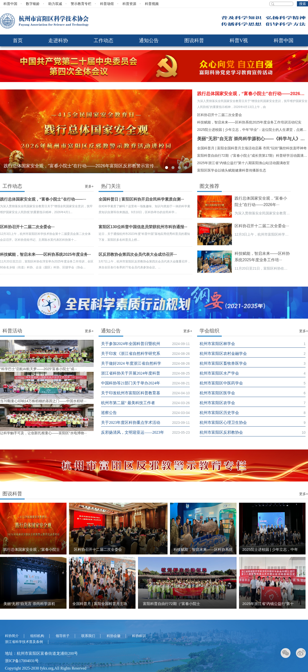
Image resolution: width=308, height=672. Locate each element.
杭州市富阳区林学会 (217, 344)
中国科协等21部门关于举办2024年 (130, 383)
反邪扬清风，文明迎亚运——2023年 (132, 432)
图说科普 (194, 40)
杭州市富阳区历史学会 (219, 413)
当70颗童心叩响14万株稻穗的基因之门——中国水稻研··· (43, 401)
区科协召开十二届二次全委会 (219, 115)
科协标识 (139, 636)
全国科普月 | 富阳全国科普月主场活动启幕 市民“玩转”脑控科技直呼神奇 (252, 148)
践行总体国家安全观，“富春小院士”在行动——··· (43, 199)
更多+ (89, 186)
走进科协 (58, 40)
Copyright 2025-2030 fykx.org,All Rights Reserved (45, 668)
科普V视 (239, 40)
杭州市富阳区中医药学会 (221, 383)
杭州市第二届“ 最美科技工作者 (128, 403)
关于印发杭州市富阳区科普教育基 (130, 393)
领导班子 (62, 636)
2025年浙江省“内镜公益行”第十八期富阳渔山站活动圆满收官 (243, 163)
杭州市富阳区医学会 (217, 393)
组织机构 (37, 636)
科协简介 (12, 636)
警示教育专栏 (81, 4)
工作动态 (103, 40)
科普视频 (152, 4)
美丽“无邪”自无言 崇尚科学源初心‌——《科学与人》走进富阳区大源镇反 (252, 138)
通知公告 (149, 40)
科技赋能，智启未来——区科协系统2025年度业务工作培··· (262, 256)
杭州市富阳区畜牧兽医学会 (223, 363)
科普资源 (129, 4)
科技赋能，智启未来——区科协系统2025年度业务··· (45, 254)
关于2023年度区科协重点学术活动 (130, 422)
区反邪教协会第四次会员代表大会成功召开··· (138, 254)
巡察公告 (109, 413)
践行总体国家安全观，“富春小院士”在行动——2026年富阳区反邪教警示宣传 (252, 93)
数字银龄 (33, 4)
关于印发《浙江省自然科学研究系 (130, 353)
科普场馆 (107, 4)
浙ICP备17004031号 (22, 661)
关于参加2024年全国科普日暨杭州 (130, 344)
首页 (18, 40)
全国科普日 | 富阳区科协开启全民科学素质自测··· (141, 199)
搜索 (302, 4)
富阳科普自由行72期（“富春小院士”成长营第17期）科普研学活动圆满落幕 (252, 155)
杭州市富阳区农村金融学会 (223, 353)
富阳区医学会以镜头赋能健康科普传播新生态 (231, 170)
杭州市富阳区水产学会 (219, 373)
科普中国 (10, 4)
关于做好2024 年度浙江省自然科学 (131, 363)
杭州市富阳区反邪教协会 (221, 432)
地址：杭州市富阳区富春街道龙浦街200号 (41, 653)
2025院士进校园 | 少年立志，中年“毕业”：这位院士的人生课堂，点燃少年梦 (252, 130)
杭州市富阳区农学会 (217, 403)
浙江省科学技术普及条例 (24, 642)
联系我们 (88, 636)
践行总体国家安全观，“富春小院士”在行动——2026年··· (261, 201)
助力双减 (55, 4)
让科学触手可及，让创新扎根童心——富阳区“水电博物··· (43, 433)
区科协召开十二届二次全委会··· (27, 227)
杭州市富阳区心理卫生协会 (223, 422)
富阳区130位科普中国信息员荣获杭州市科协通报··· (143, 227)
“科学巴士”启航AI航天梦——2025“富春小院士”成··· (38, 369)
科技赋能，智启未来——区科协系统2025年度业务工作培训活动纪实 (249, 122)
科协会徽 (113, 636)
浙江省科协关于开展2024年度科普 (130, 373)
